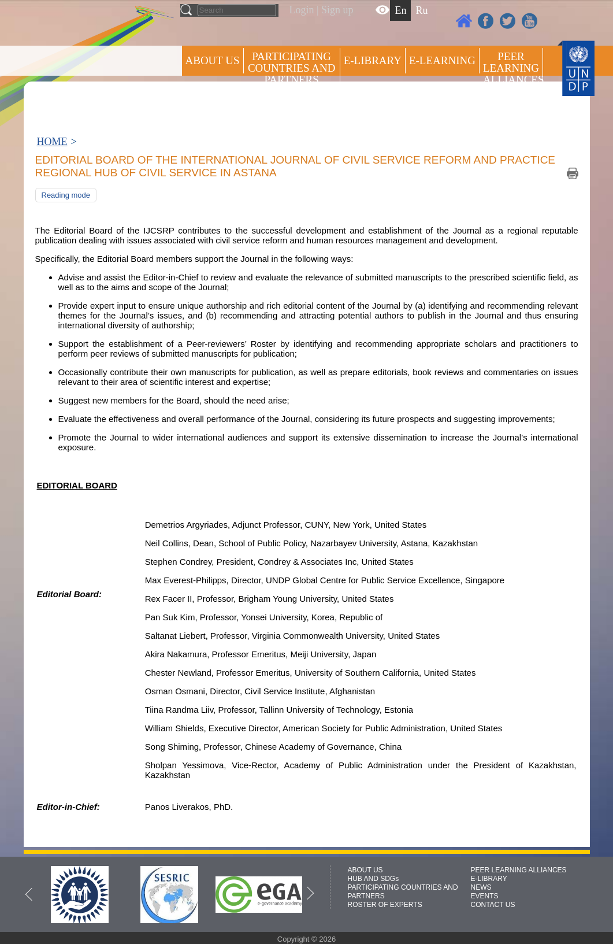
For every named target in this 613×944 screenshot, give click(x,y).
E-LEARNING (442, 60)
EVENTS (485, 896)
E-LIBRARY (489, 879)
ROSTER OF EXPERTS (290, 110)
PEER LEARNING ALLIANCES (519, 870)
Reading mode (66, 195)
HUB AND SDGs (373, 879)
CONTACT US (493, 905)
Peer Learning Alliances (513, 68)
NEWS (481, 887)
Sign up (337, 10)
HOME (52, 141)
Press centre (224, 103)
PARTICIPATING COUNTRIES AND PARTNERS (291, 68)
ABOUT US (212, 60)
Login (301, 10)
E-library (373, 60)
